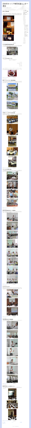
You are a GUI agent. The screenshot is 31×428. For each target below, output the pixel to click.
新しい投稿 (4, 422)
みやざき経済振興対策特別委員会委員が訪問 (8, 44)
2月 (24, 40)
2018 (24, 19)
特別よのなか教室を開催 (6, 11)
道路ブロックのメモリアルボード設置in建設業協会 (9, 80)
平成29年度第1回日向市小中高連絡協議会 (8, 319)
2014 (24, 43)
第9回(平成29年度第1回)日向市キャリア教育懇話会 (9, 210)
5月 (24, 38)
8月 (24, 23)
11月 (24, 21)
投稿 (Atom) (5, 423)
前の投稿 (21, 422)
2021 (24, 17)
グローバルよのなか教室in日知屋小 (7, 169)
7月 (24, 24)
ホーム (12, 422)
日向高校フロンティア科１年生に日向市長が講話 (9, 112)
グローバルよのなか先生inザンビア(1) (7, 58)
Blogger (17, 426)
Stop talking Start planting (6, 286)
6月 (24, 37)
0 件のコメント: (10, 77)
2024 (24, 15)
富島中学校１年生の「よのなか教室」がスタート (26, 36)
